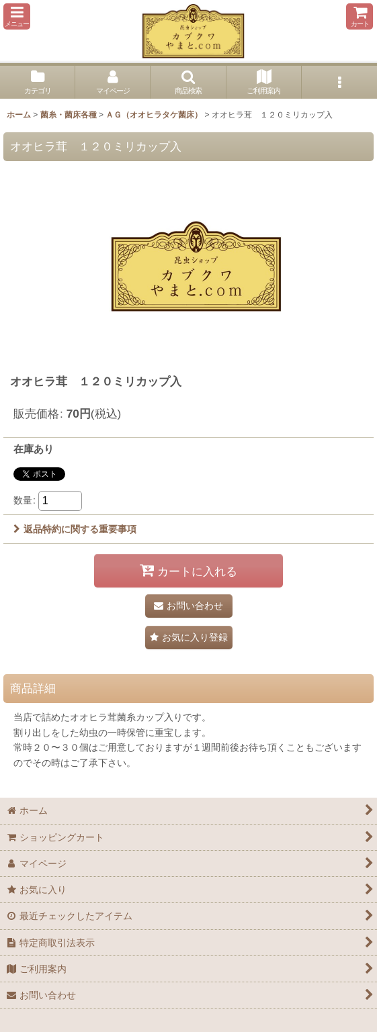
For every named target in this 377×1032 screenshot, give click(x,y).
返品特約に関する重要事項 (74, 529)
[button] (16, 16)
